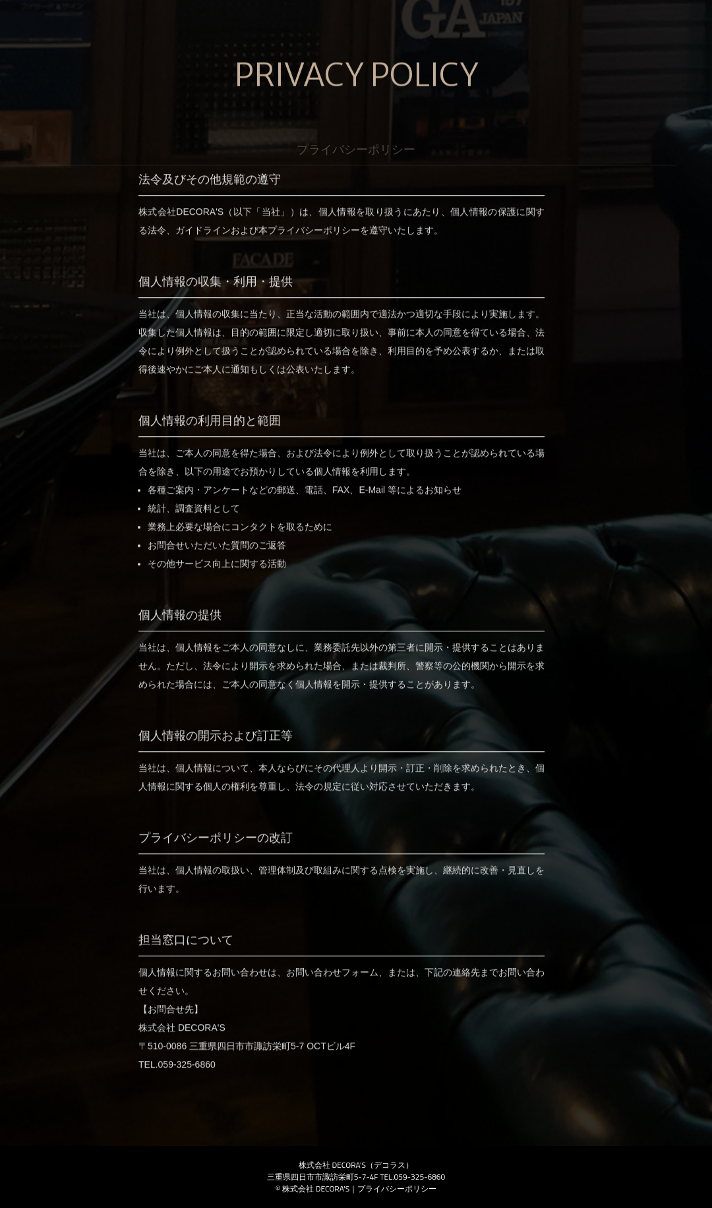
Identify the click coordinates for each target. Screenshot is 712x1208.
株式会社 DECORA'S (315, 1188)
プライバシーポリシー (396, 1188)
